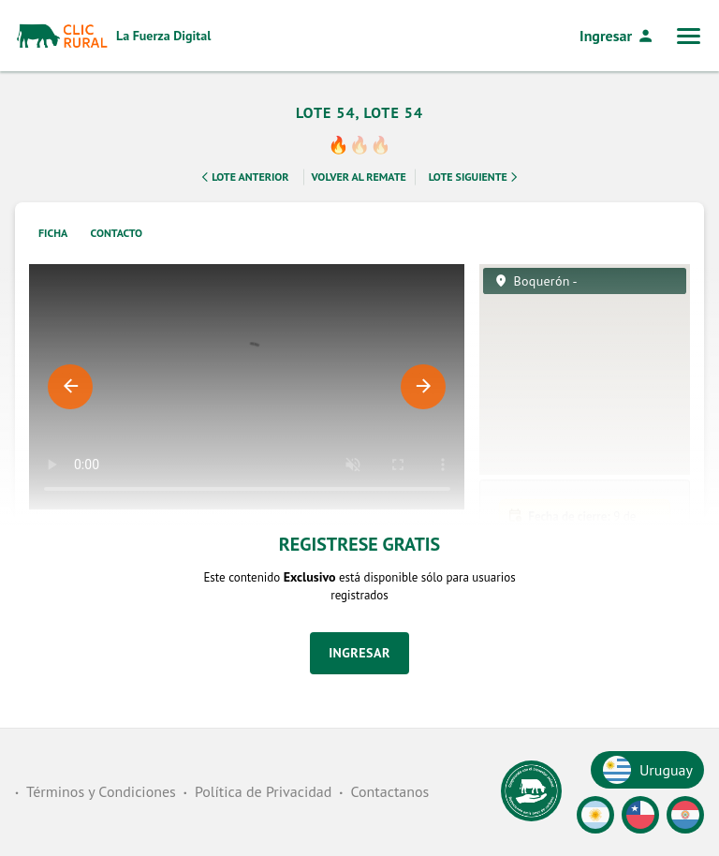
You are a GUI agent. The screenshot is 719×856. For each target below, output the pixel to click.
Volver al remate (359, 182)
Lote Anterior (243, 182)
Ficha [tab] (52, 238)
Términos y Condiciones (101, 791)
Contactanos (389, 791)
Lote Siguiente (475, 182)
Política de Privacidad (263, 791)
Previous (70, 392)
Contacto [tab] (117, 238)
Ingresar (617, 35)
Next (423, 392)
